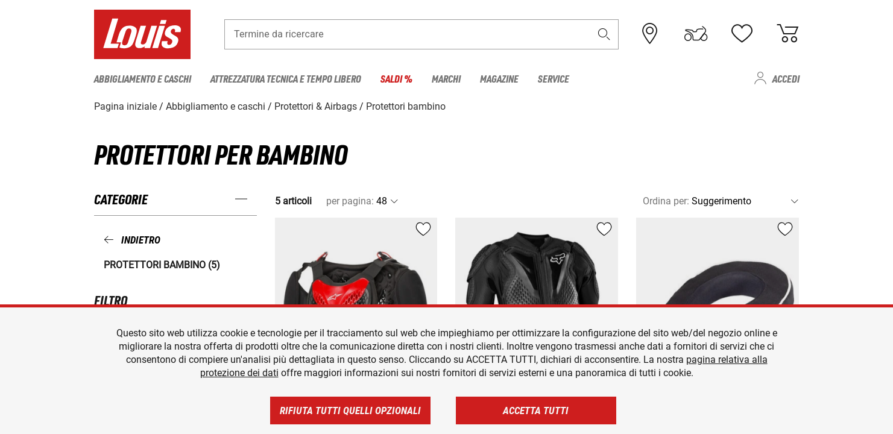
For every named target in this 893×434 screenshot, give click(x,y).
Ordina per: (666, 201)
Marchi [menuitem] (446, 78)
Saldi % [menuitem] (396, 78)
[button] (603, 34)
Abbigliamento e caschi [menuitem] (142, 78)
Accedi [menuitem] (786, 78)
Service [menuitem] (553, 78)
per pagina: (350, 201)
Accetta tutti (536, 410)
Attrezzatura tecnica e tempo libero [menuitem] (285, 78)
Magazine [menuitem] (499, 78)
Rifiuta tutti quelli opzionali (350, 410)
